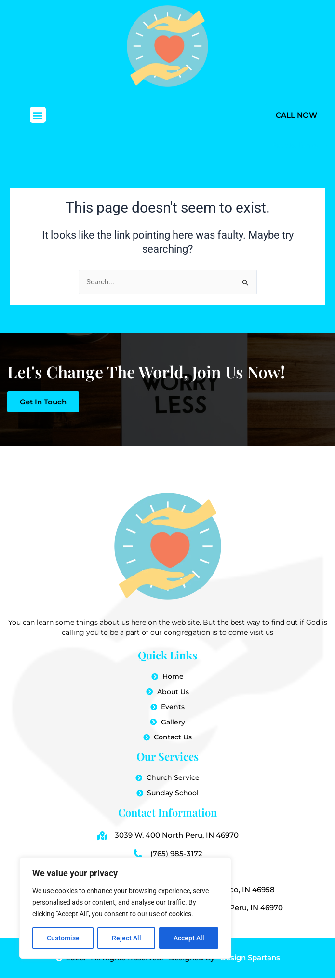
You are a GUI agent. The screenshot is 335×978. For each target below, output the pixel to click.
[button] (38, 115)
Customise (63, 938)
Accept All (189, 938)
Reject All (126, 938)
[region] (125, 908)
